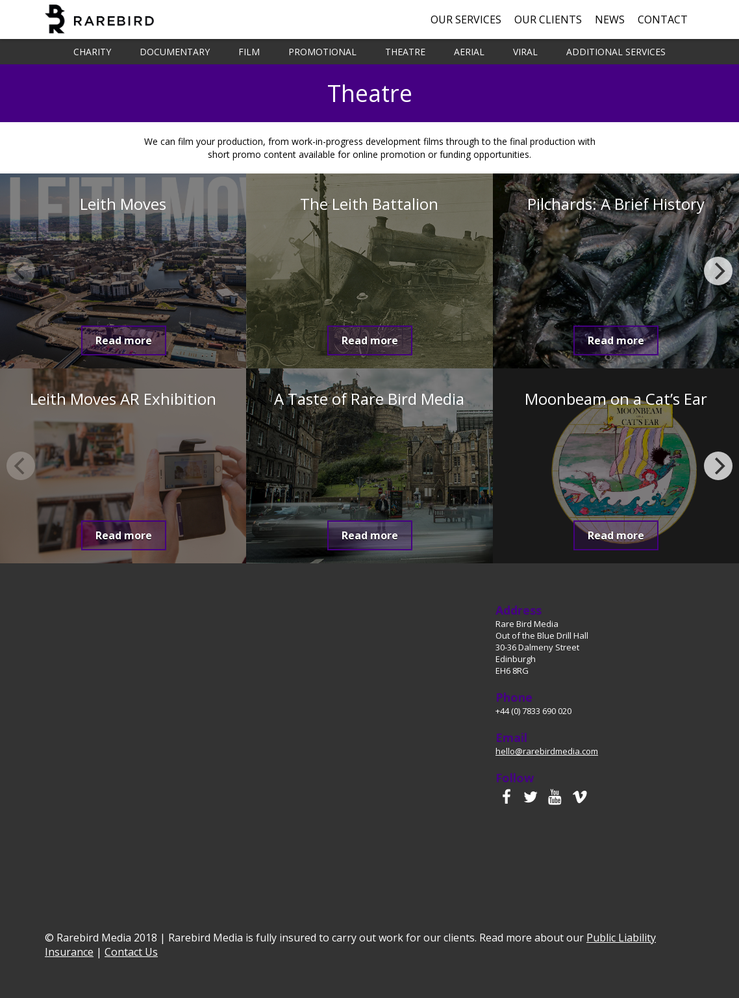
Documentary (175, 51)
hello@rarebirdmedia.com (546, 751)
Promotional (322, 51)
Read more (123, 340)
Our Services (466, 19)
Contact (663, 19)
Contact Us (131, 952)
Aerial (469, 51)
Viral (525, 51)
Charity (92, 51)
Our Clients (548, 19)
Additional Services (616, 51)
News (610, 19)
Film (249, 51)
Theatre (405, 51)
